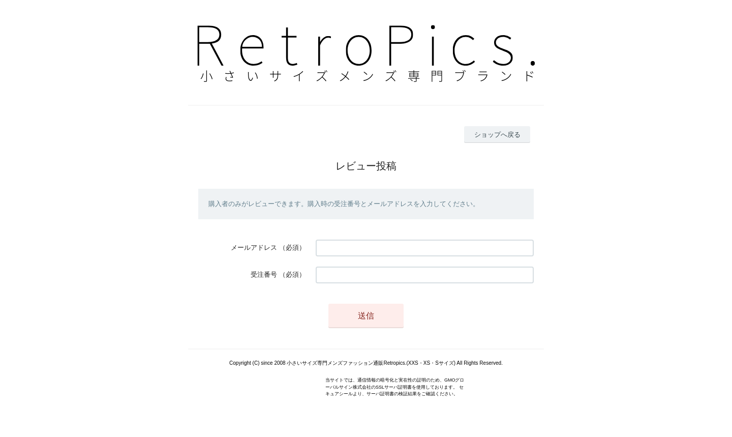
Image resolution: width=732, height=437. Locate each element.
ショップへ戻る (497, 134)
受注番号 (264, 274)
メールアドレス (254, 247)
